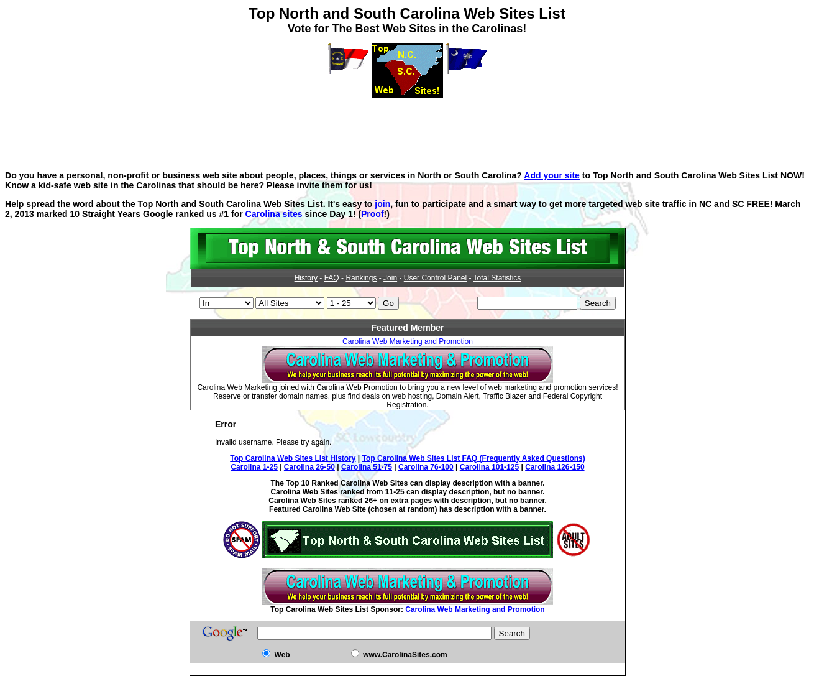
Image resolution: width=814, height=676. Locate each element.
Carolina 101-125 (489, 467)
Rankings (361, 278)
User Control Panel (435, 278)
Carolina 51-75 (366, 467)
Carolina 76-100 (426, 467)
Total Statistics (497, 278)
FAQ (331, 278)
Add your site (552, 175)
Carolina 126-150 (554, 467)
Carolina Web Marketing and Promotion (407, 341)
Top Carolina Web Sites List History (292, 458)
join (382, 204)
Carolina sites (274, 214)
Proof (372, 214)
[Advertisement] (407, 126)
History (306, 278)
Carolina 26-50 (309, 467)
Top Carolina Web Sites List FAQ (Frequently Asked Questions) (473, 458)
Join (390, 278)
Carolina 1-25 (254, 467)
